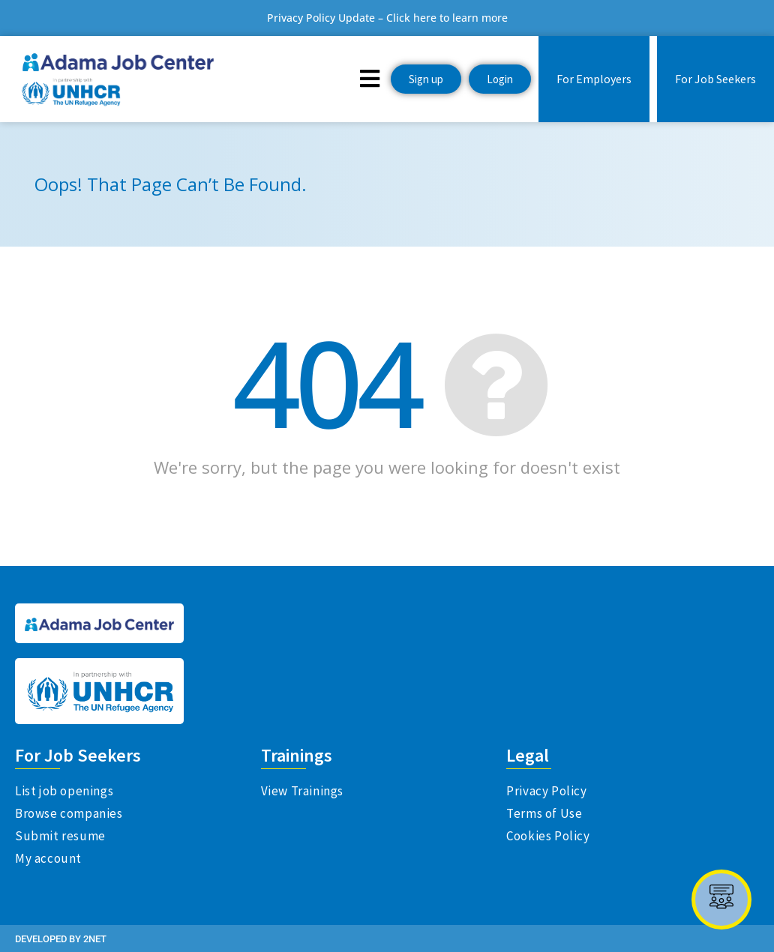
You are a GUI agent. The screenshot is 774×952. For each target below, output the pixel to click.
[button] (369, 78)
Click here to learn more (447, 17)
